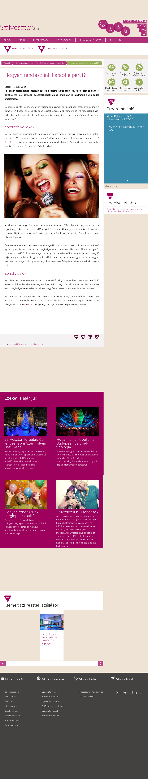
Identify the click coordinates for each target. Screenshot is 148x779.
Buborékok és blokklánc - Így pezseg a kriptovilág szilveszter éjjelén (124, 210)
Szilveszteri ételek (125, 679)
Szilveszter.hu (111, 186)
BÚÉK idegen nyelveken (53, 706)
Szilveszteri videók (139, 89)
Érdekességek (40, 40)
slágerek (36, 344)
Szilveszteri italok (87, 679)
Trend (7, 40)
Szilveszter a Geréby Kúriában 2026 (125, 128)
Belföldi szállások (23, 49)
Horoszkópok (63, 40)
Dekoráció (9, 701)
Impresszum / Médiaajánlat (91, 692)
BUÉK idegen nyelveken (111, 89)
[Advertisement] (74, 11)
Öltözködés (10, 697)
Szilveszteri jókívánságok (139, 74)
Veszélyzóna (11, 706)
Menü (22, 40)
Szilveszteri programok (53, 679)
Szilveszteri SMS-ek (125, 74)
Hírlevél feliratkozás (87, 697)
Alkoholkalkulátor (90, 40)
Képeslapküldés (12, 725)
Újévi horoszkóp (12, 716)
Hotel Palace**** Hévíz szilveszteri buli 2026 (120, 118)
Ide (41, 300)
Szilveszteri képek (125, 89)
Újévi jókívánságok (50, 701)
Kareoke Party (11, 142)
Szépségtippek (12, 692)
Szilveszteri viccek (111, 74)
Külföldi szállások (56, 49)
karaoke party (26, 344)
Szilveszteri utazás (14, 679)
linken (30, 304)
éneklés (16, 344)
